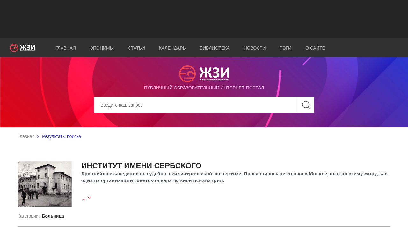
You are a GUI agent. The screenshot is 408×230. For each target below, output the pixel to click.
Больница (53, 215)
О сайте (315, 47)
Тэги (285, 47)
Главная (65, 47)
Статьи (136, 47)
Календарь (172, 47)
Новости (255, 47)
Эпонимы (102, 47)
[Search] (204, 105)
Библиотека (215, 47)
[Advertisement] (204, 19)
